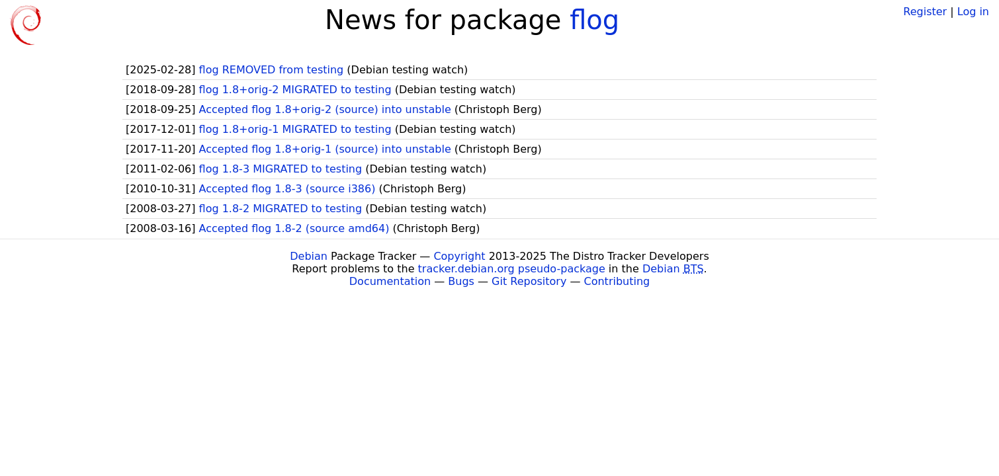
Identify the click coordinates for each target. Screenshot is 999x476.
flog (594, 20)
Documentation (390, 281)
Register (925, 11)
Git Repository (529, 281)
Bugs (461, 281)
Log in (973, 11)
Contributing (617, 281)
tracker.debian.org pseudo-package (511, 268)
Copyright (459, 256)
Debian (308, 256)
